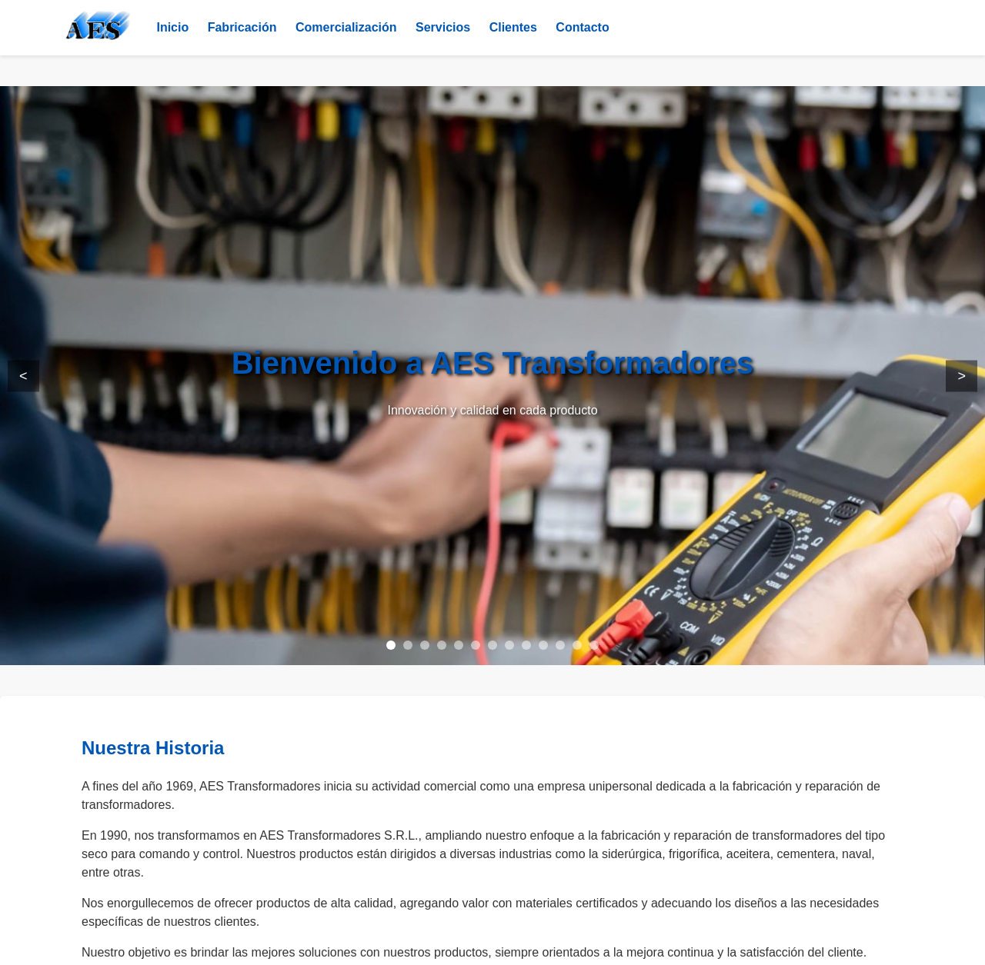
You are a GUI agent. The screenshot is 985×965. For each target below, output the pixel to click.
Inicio (172, 27)
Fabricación (242, 27)
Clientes (513, 27)
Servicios (443, 27)
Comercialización (346, 27)
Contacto (582, 27)
